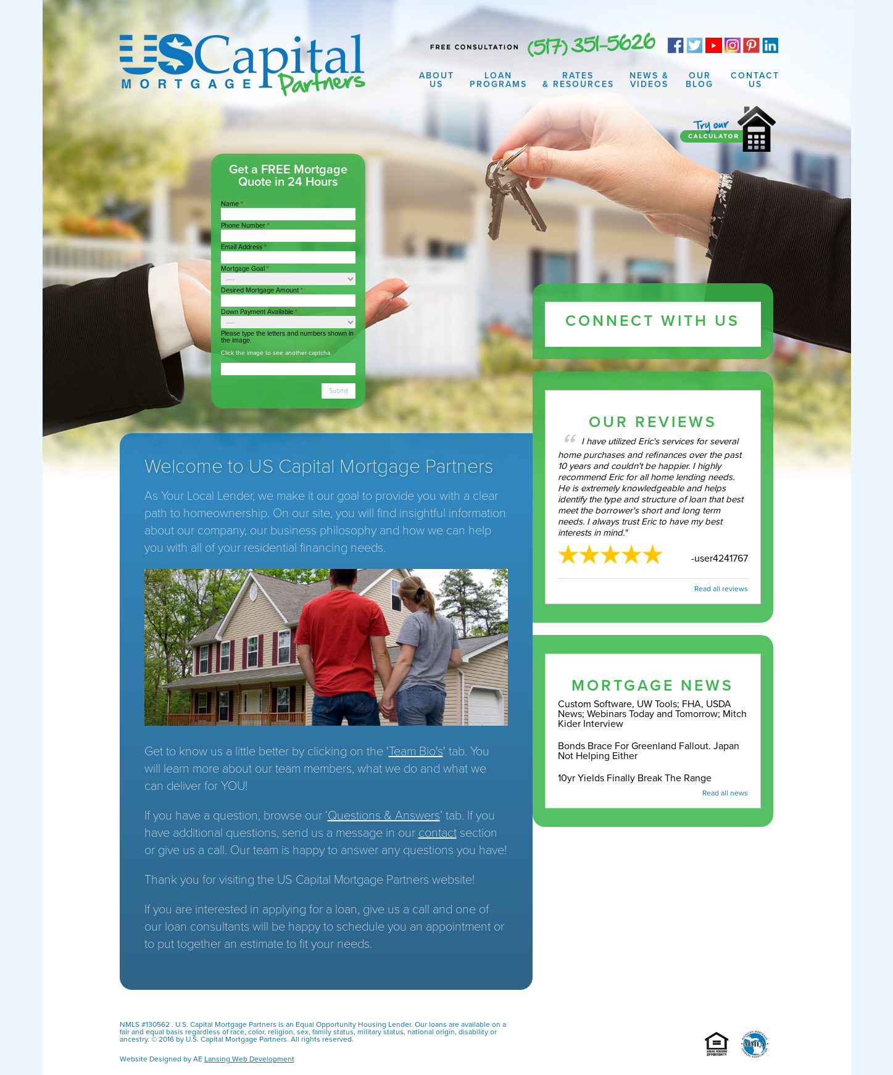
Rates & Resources (578, 79)
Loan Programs (498, 79)
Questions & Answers (384, 815)
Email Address (244, 247)
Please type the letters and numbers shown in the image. (287, 337)
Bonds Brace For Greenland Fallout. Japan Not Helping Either (648, 751)
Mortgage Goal (245, 269)
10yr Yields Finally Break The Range (635, 778)
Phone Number (245, 226)
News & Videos (649, 79)
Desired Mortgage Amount (262, 290)
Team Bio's (416, 751)
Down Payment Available (259, 312)
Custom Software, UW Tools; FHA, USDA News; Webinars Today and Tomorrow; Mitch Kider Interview (652, 714)
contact (437, 833)
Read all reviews (721, 588)
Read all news (725, 793)
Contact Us (755, 79)
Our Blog (699, 79)
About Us (436, 79)
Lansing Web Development (249, 1059)
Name (232, 204)
